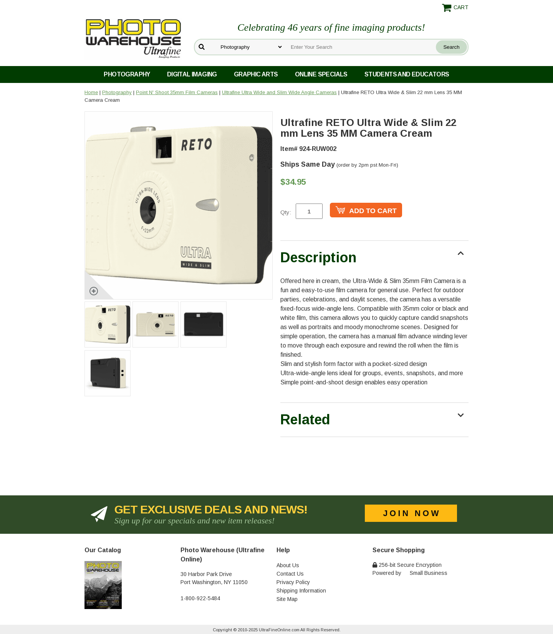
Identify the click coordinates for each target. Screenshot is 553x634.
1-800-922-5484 (200, 598)
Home (91, 92)
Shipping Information (301, 591)
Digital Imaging (192, 74)
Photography (127, 74)
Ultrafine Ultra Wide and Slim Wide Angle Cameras (279, 92)
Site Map (287, 599)
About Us (287, 565)
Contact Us (290, 574)
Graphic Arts (256, 74)
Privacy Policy (293, 582)
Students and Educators (406, 74)
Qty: (285, 212)
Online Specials (321, 74)
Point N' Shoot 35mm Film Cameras (177, 92)
